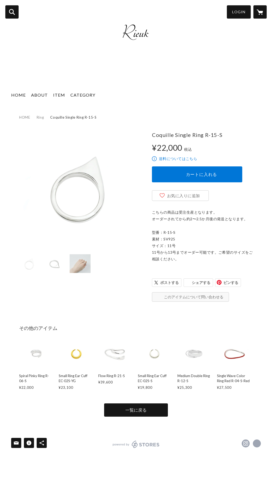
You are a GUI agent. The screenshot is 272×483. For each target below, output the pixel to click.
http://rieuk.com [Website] (257, 443)
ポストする (169, 282)
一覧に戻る (136, 409)
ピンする (230, 282)
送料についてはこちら (178, 158)
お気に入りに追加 (183, 195)
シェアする (201, 282)
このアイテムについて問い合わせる (193, 297)
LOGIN (238, 12)
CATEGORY (82, 94)
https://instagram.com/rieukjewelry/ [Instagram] (246, 443)
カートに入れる (201, 174)
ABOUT (39, 94)
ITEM (59, 94)
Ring (40, 117)
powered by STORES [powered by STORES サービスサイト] (136, 444)
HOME (18, 94)
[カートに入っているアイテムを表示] (260, 12)
